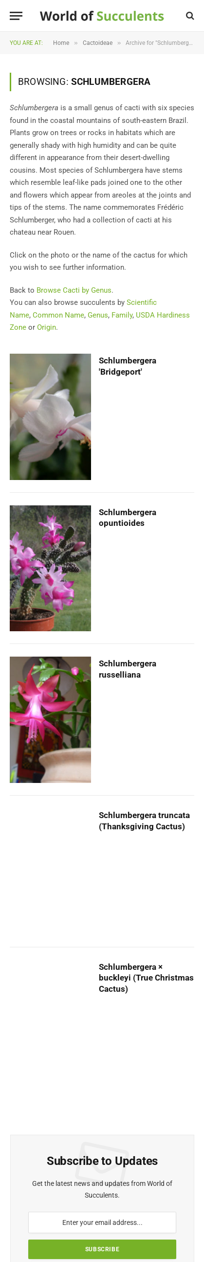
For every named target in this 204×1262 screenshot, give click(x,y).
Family (121, 315)
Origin (46, 327)
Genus (98, 315)
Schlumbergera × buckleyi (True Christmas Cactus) (146, 978)
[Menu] (16, 16)
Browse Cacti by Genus (74, 290)
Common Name (58, 315)
